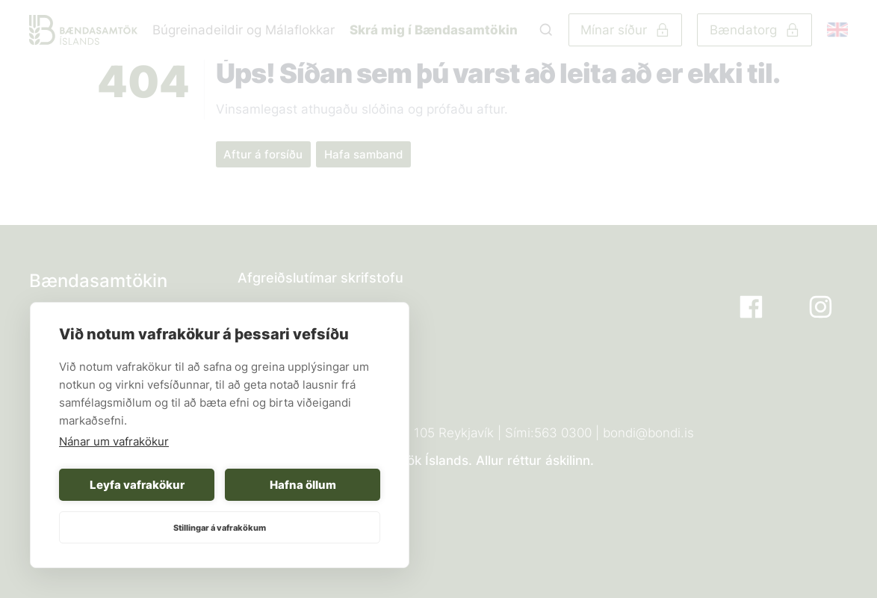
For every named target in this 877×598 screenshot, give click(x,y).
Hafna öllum (303, 485)
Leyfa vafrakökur (137, 485)
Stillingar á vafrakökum (219, 528)
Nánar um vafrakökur (114, 441)
